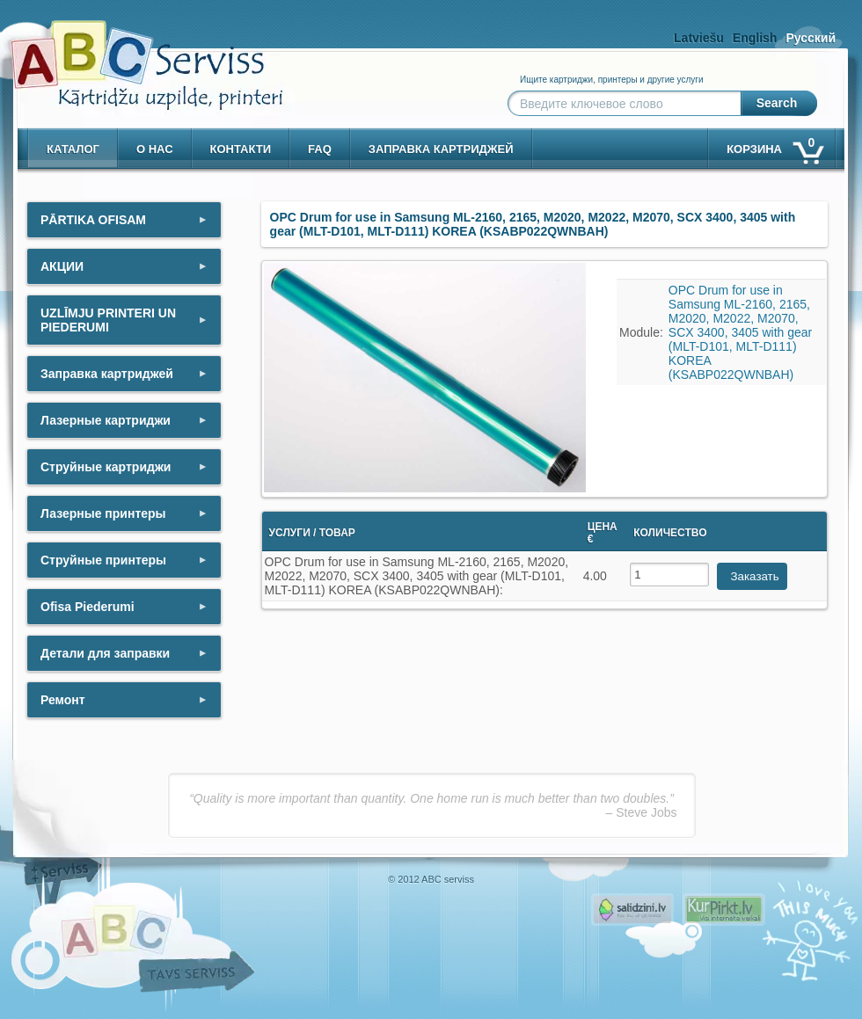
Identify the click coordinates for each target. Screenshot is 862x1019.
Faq (320, 149)
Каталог (73, 149)
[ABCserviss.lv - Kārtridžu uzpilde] (131, 53)
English (755, 38)
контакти (241, 149)
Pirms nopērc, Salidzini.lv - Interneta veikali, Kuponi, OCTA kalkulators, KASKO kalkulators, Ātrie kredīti (632, 909)
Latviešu (699, 38)
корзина (774, 145)
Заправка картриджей (441, 149)
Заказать (755, 576)
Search (777, 103)
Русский (810, 38)
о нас (154, 149)
